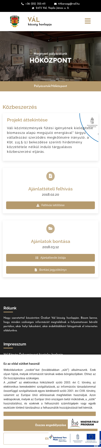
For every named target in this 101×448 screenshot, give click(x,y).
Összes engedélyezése (50, 425)
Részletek (10, 413)
